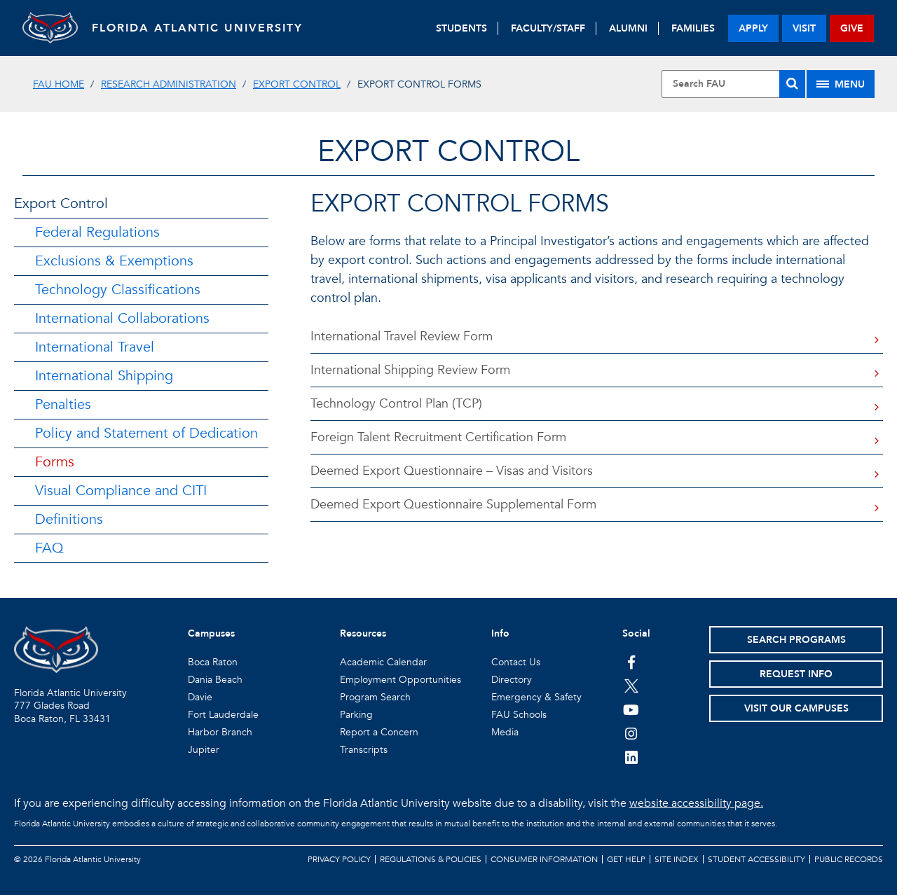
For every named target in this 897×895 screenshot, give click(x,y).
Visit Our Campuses (796, 708)
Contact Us (515, 662)
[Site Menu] (841, 84)
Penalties (63, 404)
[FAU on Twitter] (631, 686)
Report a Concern (379, 732)
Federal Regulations (97, 232)
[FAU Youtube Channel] (631, 709)
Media (505, 732)
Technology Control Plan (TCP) (396, 403)
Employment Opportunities (400, 679)
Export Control (297, 84)
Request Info (796, 674)
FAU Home (58, 84)
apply (753, 28)
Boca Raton (213, 662)
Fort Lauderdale (223, 714)
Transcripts (364, 749)
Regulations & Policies (430, 859)
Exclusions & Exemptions (114, 260)
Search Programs (796, 639)
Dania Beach (215, 679)
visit (804, 28)
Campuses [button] (211, 633)
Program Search (375, 697)
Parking (356, 714)
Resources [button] (363, 633)
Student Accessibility (756, 859)
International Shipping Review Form (410, 370)
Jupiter (203, 749)
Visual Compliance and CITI (121, 490)
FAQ (49, 548)
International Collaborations (122, 318)
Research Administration (168, 84)
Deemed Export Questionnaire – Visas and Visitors (451, 471)
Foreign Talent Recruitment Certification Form (438, 437)
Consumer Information (544, 859)
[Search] (792, 84)
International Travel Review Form (401, 336)
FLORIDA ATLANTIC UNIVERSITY (198, 28)
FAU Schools (519, 714)
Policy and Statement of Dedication (146, 433)
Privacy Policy (339, 859)
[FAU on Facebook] (631, 662)
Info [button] (500, 633)
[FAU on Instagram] (631, 733)
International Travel (94, 347)
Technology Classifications (117, 289)
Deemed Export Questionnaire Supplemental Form (453, 504)
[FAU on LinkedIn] (631, 757)
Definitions (69, 519)
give (851, 28)
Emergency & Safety (536, 697)
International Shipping (104, 375)
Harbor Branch (220, 732)
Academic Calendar (383, 662)
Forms (54, 461)
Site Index (677, 859)
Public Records (848, 859)
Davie (200, 697)
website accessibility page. (696, 803)
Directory (511, 679)
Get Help (626, 859)
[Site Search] (733, 84)
